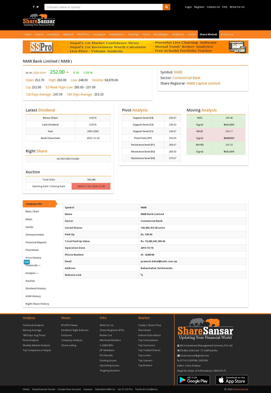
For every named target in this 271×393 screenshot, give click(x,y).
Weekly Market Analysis (36, 345)
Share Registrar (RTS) (112, 330)
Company (99, 34)
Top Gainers (145, 360)
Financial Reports (36, 242)
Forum (146, 34)
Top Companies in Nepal (37, 350)
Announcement (35, 234)
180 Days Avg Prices (34, 335)
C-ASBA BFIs (106, 345)
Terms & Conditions (146, 389)
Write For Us (237, 7)
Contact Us (213, 7)
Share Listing (68, 345)
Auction (30, 280)
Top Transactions (148, 340)
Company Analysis (71, 340)
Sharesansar (240, 389)
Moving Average (32, 330)
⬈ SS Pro (227, 34)
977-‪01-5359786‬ (188, 360)
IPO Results (106, 355)
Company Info (34, 204)
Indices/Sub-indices (149, 335)
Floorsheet (32, 250)
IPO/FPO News (69, 325)
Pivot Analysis (31, 340)
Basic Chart (32, 211)
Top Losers (144, 355)
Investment (116, 34)
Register (199, 7)
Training (133, 34)
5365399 (203, 360)
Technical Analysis (33, 325)
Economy (53, 34)
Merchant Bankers (110, 340)
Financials (33, 265)
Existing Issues (108, 360)
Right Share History (37, 303)
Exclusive (66, 335)
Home (28, 34)
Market (69, 34)
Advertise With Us (105, 389)
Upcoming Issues (109, 365)
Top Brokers (145, 365)
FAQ (224, 7)
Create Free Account (69, 389)
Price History (33, 257)
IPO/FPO (83, 34)
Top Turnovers (146, 345)
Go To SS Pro (125, 389)
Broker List (106, 335)
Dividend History (36, 288)
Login (188, 7)
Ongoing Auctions (110, 370)
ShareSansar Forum (43, 389)
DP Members (107, 350)
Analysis (178, 34)
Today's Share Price (149, 325)
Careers (88, 389)
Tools (192, 34)
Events (29, 227)
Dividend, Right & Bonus (75, 330)
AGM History (33, 296)
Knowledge (161, 34)
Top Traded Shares (149, 350)
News (39, 34)
